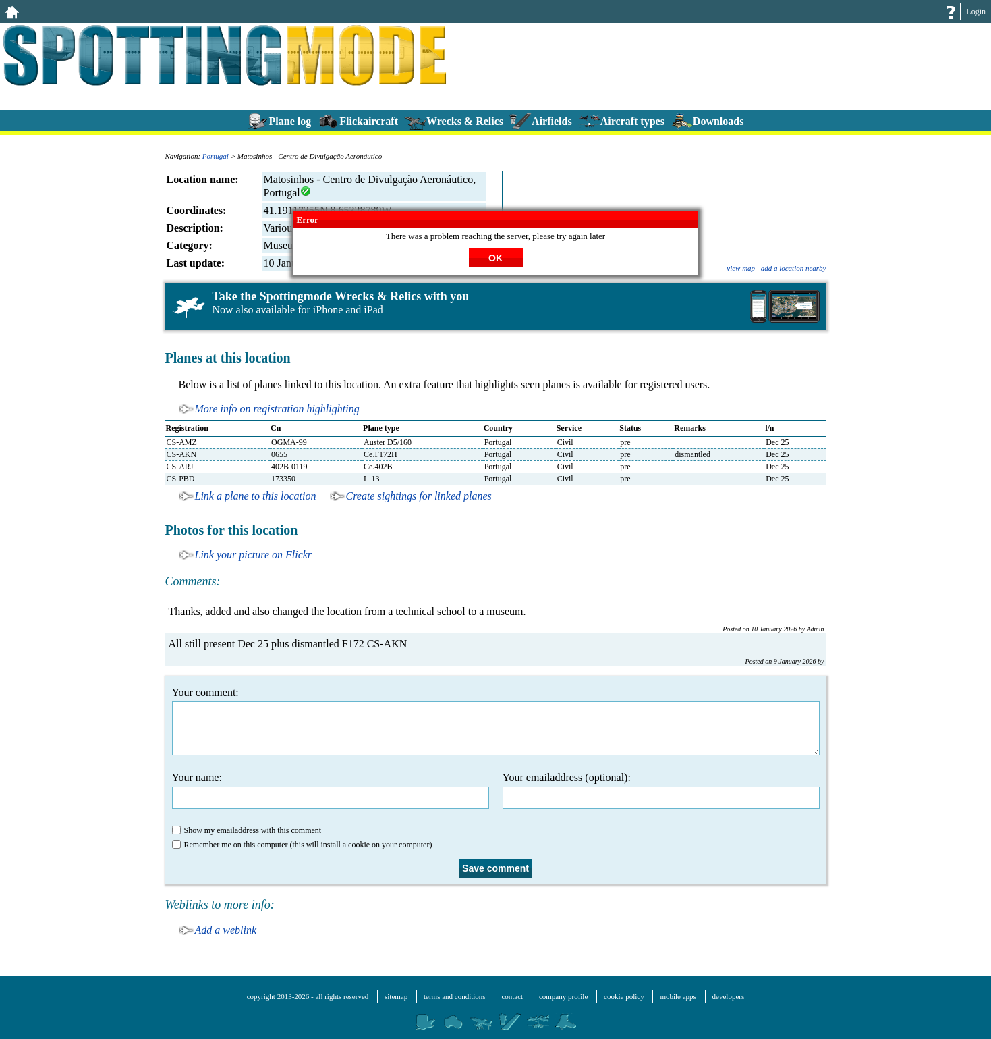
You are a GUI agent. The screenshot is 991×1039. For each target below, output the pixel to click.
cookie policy (624, 996)
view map (741, 268)
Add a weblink (226, 930)
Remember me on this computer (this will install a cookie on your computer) (302, 844)
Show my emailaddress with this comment (247, 830)
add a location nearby (793, 268)
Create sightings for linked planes (419, 496)
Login (976, 11)
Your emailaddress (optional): (661, 790)
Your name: (330, 790)
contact (512, 996)
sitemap (396, 996)
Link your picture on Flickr (253, 554)
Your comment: (496, 721)
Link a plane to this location (255, 496)
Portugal (215, 156)
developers (728, 996)
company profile (563, 996)
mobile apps (678, 996)
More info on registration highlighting (277, 409)
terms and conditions (455, 996)
